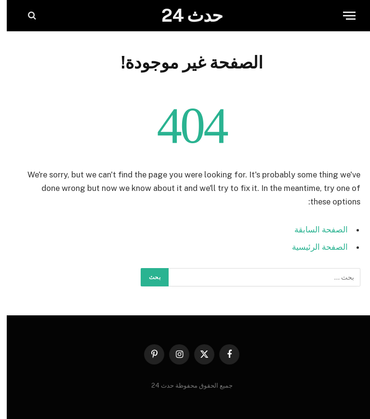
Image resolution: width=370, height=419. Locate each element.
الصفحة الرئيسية (313, 247)
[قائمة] (342, 16)
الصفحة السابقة (314, 229)
